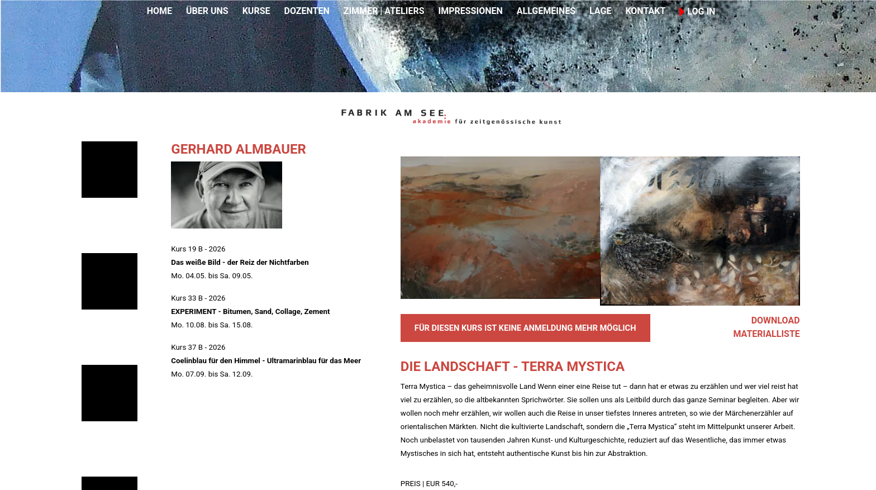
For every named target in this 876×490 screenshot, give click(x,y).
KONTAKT (645, 11)
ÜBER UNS (207, 11)
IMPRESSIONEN (471, 11)
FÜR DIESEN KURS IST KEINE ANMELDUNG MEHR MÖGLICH (525, 328)
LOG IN (697, 11)
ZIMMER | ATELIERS (384, 11)
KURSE (256, 11)
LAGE (600, 11)
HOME (159, 11)
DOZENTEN (306, 11)
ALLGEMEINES (546, 11)
